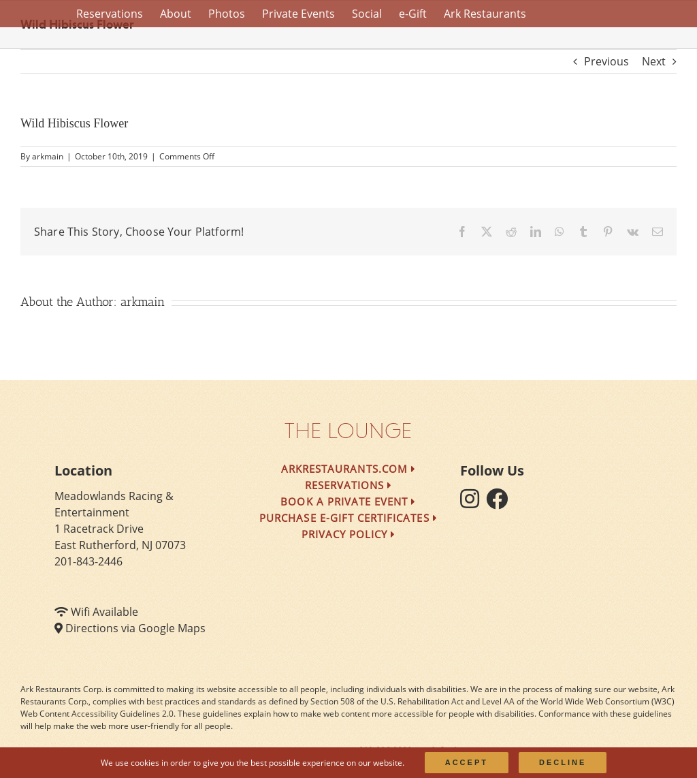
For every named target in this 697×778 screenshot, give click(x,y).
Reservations (349, 485)
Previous (606, 61)
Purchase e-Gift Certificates (348, 518)
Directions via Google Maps (135, 628)
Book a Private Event (348, 501)
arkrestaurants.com (348, 469)
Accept (466, 762)
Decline (562, 762)
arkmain (47, 156)
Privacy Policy (349, 534)
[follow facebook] (500, 502)
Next (654, 61)
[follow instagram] (473, 502)
